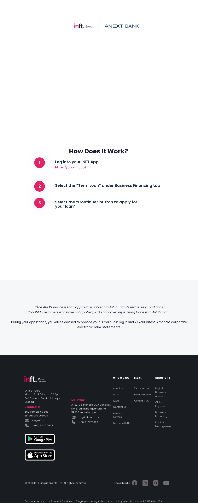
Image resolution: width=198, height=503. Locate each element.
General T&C (141, 400)
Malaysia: (77, 400)
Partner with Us (121, 423)
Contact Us (119, 407)
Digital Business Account (160, 392)
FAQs (116, 400)
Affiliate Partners (118, 415)
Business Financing (161, 414)
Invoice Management (163, 424)
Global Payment (160, 404)
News (116, 394)
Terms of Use (141, 388)
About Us (118, 388)
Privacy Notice (142, 394)
